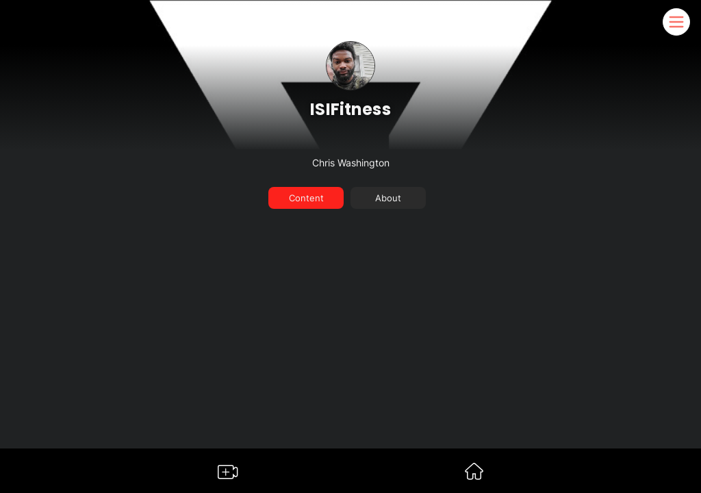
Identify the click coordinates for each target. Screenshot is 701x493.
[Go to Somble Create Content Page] (228, 475)
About (388, 197)
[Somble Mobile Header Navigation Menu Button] (676, 22)
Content (306, 197)
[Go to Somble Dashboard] (474, 475)
